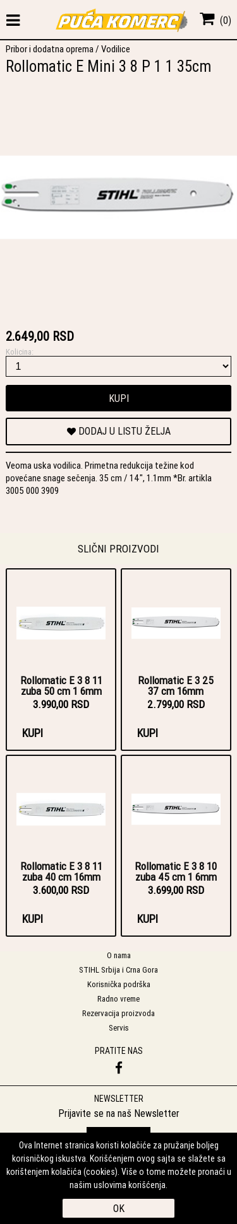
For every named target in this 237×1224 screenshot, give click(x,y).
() (215, 20)
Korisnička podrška (118, 984)
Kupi (119, 398)
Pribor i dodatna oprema (50, 49)
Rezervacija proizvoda (118, 1013)
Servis (119, 1027)
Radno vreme (118, 998)
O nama (119, 955)
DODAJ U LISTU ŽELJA (119, 431)
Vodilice (115, 49)
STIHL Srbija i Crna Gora (118, 969)
